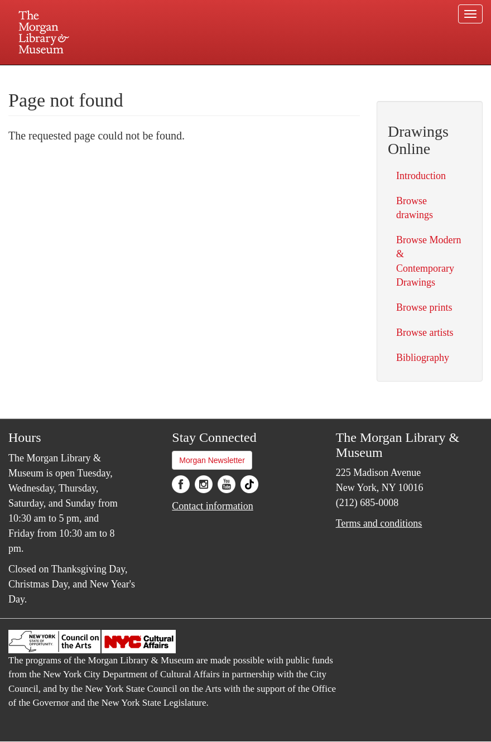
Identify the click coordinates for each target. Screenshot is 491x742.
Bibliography (422, 357)
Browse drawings (414, 207)
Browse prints (424, 307)
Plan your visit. (113, 75)
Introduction (421, 175)
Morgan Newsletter (212, 460)
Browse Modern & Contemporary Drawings (428, 261)
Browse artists (425, 332)
